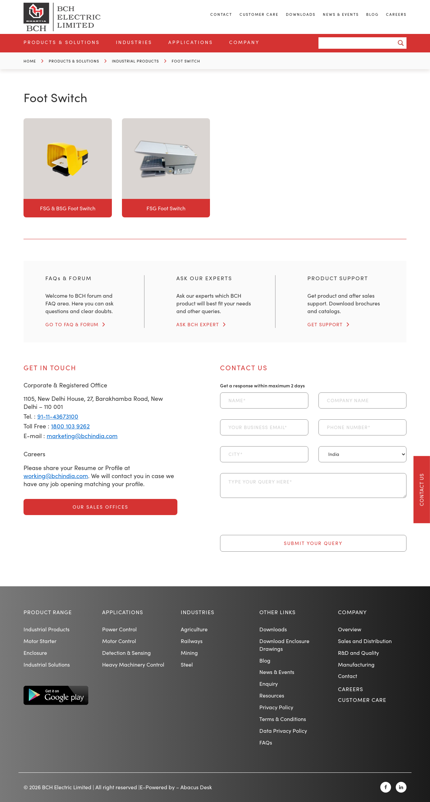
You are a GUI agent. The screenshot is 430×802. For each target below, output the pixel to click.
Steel (187, 664)
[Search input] (359, 43)
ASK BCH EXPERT (197, 324)
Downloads (300, 14)
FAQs (265, 742)
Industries (134, 42)
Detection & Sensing (126, 652)
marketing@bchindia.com (82, 436)
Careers (396, 14)
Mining (189, 652)
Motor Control (119, 640)
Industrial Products (135, 61)
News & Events (341, 14)
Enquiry (268, 683)
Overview (349, 629)
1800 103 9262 (70, 426)
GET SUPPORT (325, 324)
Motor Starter (40, 640)
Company (244, 42)
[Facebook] (385, 787)
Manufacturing (356, 664)
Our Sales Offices (100, 507)
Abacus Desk (196, 787)
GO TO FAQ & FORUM (71, 324)
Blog (372, 14)
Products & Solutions (62, 42)
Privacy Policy (276, 707)
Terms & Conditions (282, 718)
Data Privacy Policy (283, 730)
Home (30, 61)
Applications (190, 42)
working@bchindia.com (56, 476)
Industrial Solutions (47, 664)
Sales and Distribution (365, 640)
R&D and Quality (358, 652)
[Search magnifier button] (400, 43)
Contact (221, 14)
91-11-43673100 (57, 416)
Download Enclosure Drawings (284, 644)
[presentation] (271, 522)
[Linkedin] (401, 787)
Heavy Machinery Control (133, 664)
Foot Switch (186, 61)
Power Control (119, 629)
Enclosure (35, 652)
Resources (271, 695)
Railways (192, 640)
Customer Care (259, 14)
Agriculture (194, 629)
